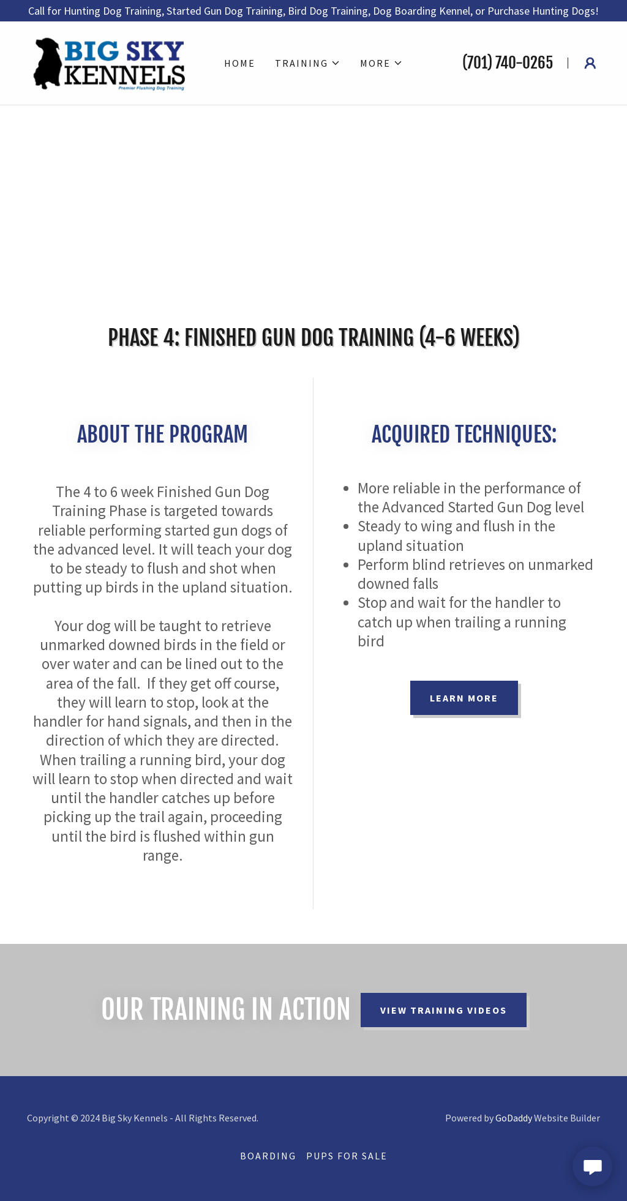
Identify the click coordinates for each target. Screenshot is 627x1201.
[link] (111, 61)
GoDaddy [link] (513, 1118)
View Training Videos (443, 1010)
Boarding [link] (268, 1156)
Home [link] (239, 63)
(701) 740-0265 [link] (507, 62)
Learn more (464, 698)
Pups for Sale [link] (347, 1156)
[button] (307, 63)
